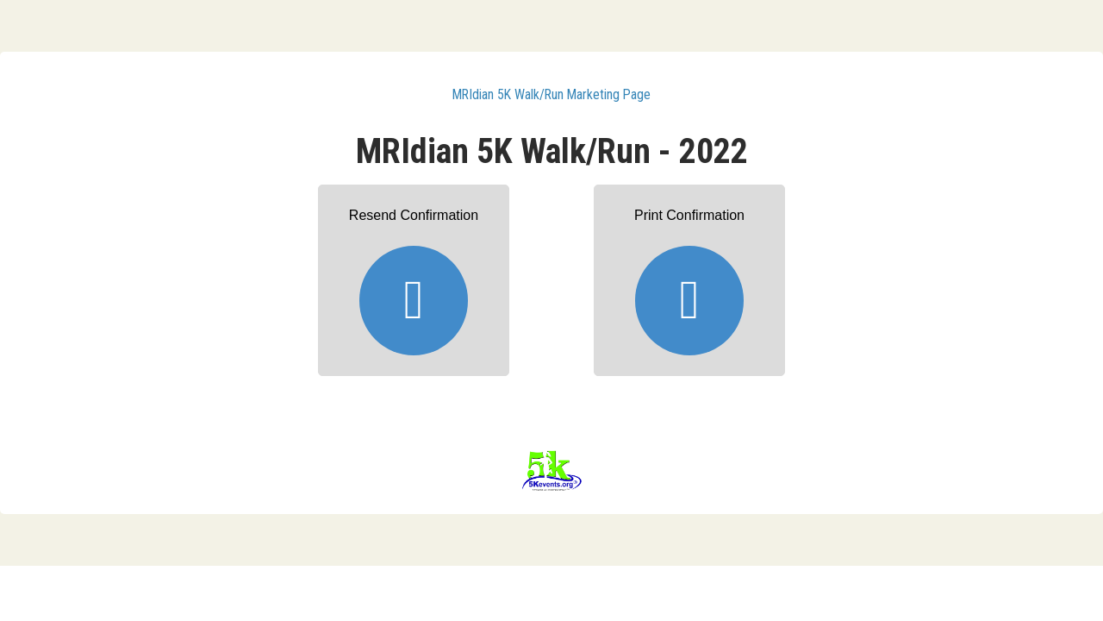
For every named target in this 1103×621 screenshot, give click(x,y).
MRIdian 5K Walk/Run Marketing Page (551, 94)
